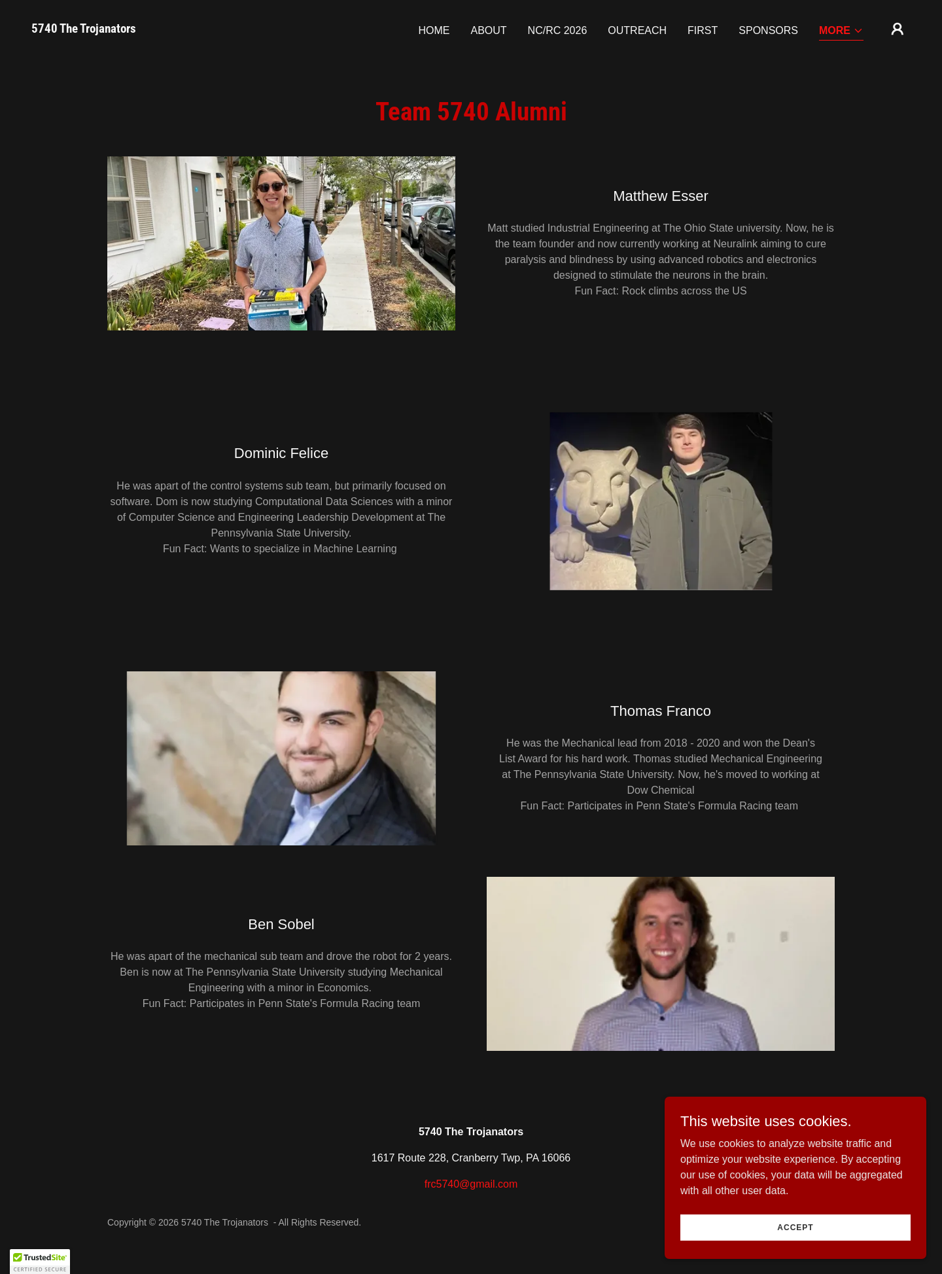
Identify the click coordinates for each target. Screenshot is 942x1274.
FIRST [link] (703, 30)
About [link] (488, 30)
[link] (83, 29)
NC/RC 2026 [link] (557, 30)
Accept (795, 1245)
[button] (841, 32)
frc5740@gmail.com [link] (471, 1184)
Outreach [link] (637, 30)
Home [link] (433, 30)
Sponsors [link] (768, 30)
